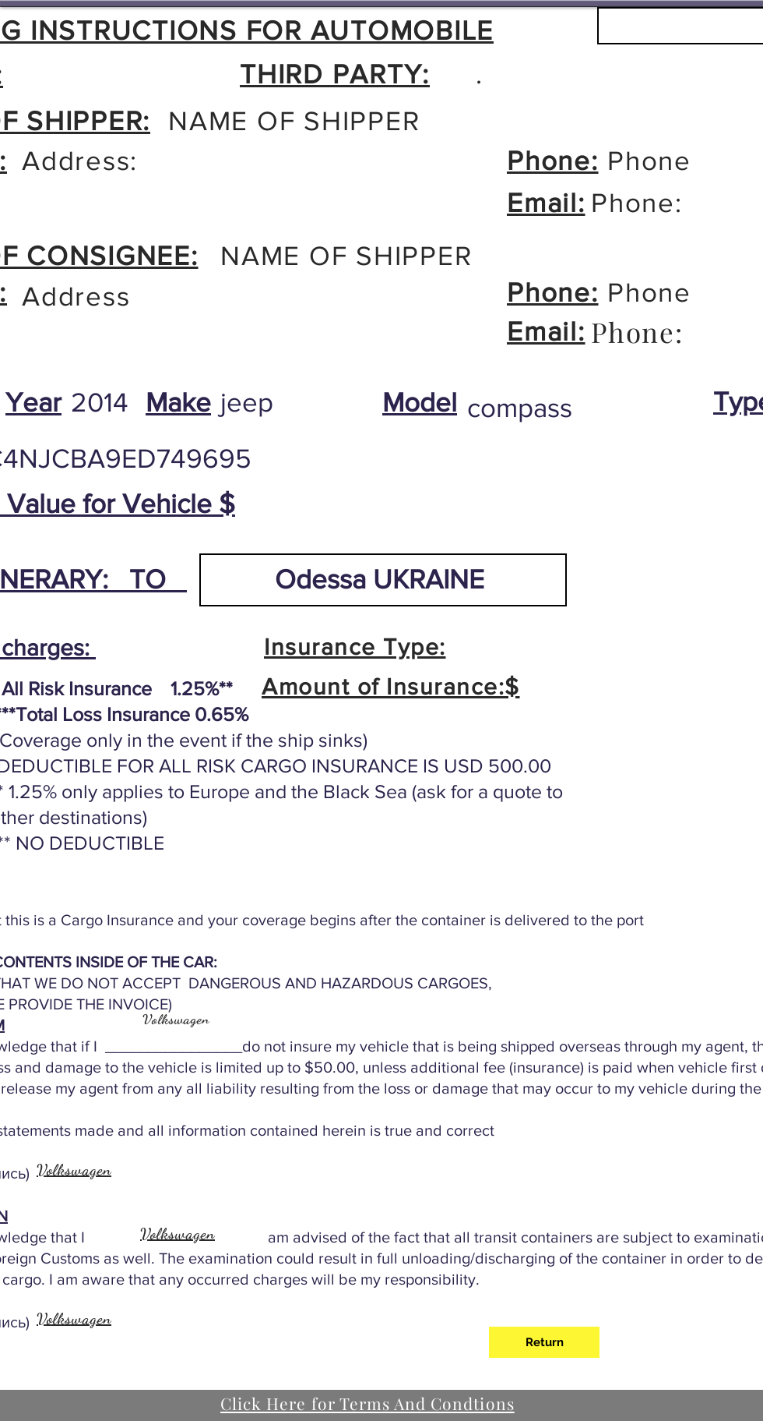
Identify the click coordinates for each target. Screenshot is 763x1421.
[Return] (544, 1342)
